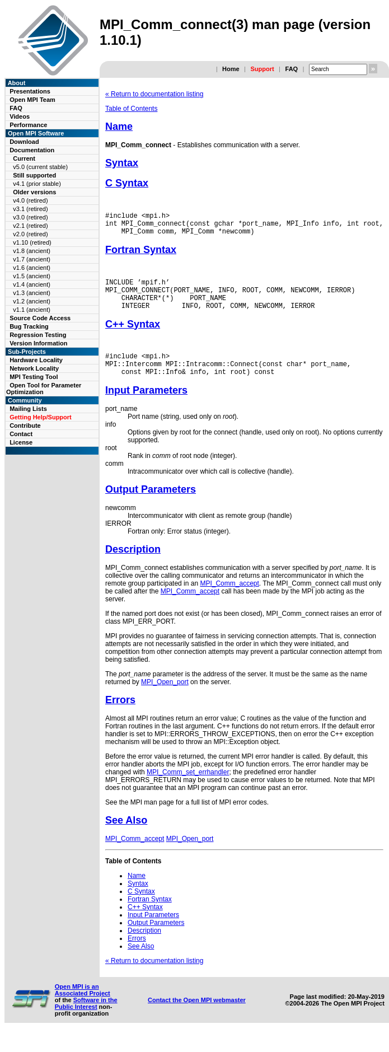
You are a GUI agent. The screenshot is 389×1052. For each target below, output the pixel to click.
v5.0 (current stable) (40, 166)
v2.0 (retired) (30, 234)
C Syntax (126, 183)
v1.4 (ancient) (31, 284)
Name (119, 126)
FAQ (291, 69)
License (21, 442)
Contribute (25, 425)
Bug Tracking (29, 326)
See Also (126, 837)
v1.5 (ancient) (31, 276)
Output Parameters (150, 506)
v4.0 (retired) (30, 200)
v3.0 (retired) (30, 217)
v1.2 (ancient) (31, 301)
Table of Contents (131, 109)
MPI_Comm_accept (229, 600)
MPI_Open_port (165, 699)
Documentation (32, 150)
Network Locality (34, 368)
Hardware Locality (36, 360)
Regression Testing (38, 334)
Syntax (121, 163)
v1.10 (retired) (32, 242)
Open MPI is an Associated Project (82, 1006)
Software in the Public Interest (86, 1020)
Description (133, 566)
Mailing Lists (28, 408)
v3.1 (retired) (30, 208)
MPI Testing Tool (34, 376)
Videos (20, 116)
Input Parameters (146, 407)
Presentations (30, 91)
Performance (28, 124)
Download (24, 141)
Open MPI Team (32, 99)
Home (231, 69)
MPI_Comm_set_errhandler (188, 789)
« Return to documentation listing (154, 94)
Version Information (38, 343)
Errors (120, 716)
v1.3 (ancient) (31, 292)
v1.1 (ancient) (31, 309)
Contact (21, 434)
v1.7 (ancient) (31, 259)
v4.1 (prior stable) (37, 183)
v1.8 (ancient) (31, 250)
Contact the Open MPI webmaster (197, 1016)
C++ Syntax (132, 336)
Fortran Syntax (140, 254)
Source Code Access (40, 318)
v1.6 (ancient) (31, 267)
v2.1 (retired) (30, 225)
